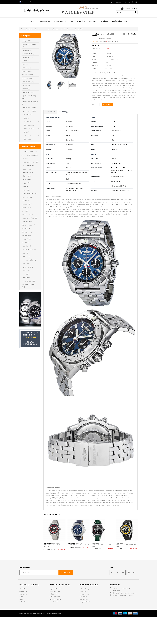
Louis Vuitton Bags (119, 21)
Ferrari (24, 190)
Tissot (24, 270)
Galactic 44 (26, 71)
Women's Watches (77, 21)
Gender (49, 135)
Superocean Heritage (29, 95)
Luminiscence (96, 177)
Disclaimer (83, 596)
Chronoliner (26, 50)
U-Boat (24, 277)
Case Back (95, 140)
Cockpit (24, 61)
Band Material (96, 163)
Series (49, 126)
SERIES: (94, 56)
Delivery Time (54, 594)
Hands (48, 168)
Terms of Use (84, 594)
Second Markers (97, 168)
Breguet (24, 169)
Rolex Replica (24, 602)
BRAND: (94, 53)
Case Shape (95, 135)
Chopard (25, 183)
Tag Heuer (25, 267)
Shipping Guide (54, 591)
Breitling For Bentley (29, 44)
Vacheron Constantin (29, 284)
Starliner (25, 89)
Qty (93, 104)
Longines (25, 221)
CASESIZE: (95, 68)
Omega (24, 239)
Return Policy (84, 589)
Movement (50, 144)
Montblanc (25, 232)
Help (21, 596)
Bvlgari (24, 176)
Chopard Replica (85, 602)
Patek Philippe (27, 249)
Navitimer (25, 78)
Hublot (24, 207)
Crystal (94, 144)
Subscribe (65, 572)
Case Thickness (97, 126)
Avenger (24, 41)
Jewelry (92, 21)
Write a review (113, 41)
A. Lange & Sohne (28, 151)
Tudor (24, 274)
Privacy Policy (84, 591)
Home (32, 21)
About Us (22, 589)
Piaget (24, 253)
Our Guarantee (54, 596)
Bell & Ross (26, 165)
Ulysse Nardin (26, 281)
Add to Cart (107, 104)
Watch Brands (44, 21)
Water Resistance (98, 186)
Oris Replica (53, 602)
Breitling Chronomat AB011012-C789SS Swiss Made (65, 29)
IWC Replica (84, 599)
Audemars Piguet (28, 155)
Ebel (23, 186)
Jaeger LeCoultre (28, 218)
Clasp (48, 183)
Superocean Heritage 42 (30, 101)
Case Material (96, 131)
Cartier (24, 179)
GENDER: (95, 62)
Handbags (104, 21)
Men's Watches (60, 21)
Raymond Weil (27, 260)
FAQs (21, 599)
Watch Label (51, 140)
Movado (24, 235)
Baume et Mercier (28, 162)
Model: (94, 59)
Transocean (26, 114)
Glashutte (25, 197)
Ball (23, 158)
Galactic (24, 67)
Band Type (95, 158)
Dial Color (50, 163)
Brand (48, 121)
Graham (24, 200)
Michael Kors (26, 225)
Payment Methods (56, 589)
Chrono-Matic (26, 57)
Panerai (24, 246)
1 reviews (102, 41)
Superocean (26, 92)
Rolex (24, 263)
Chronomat (39, 29)
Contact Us (23, 591)
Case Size (94, 121)
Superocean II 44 (28, 111)
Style (93, 181)
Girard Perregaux (27, 193)
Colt (23, 64)
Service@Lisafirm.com (129, 593)
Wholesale (23, 594)
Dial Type (50, 158)
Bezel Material (52, 172)
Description (50, 112)
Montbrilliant (26, 75)
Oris (23, 242)
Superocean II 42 (28, 107)
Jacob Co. (25, 214)
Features (94, 190)
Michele (24, 228)
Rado (23, 256)
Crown (93, 149)
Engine (49, 149)
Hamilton (25, 204)
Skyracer (25, 85)
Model (49, 131)
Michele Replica (55, 599)
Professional (26, 81)
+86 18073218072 (126, 595)
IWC (23, 211)
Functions (50, 188)
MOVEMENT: (96, 65)
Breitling (29, 29)
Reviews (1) (63, 112)
